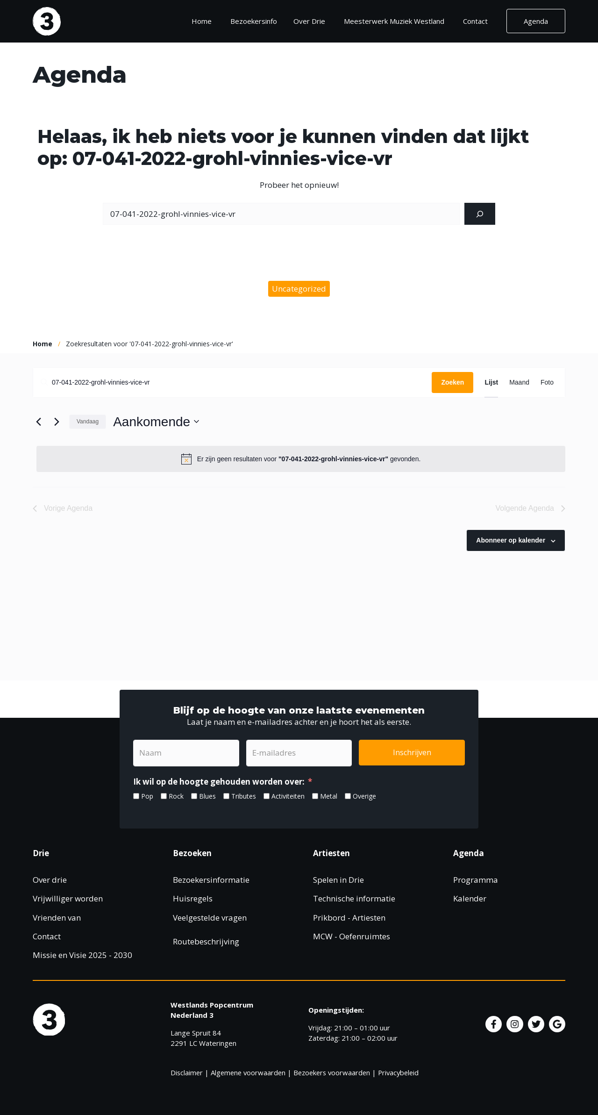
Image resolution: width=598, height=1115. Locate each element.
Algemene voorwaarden (248, 1072)
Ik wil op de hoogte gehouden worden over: (219, 781)
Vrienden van (57, 917)
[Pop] (136, 796)
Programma (475, 879)
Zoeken (452, 382)
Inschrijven (412, 752)
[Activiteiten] (266, 796)
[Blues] (194, 796)
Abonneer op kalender (510, 540)
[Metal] (315, 796)
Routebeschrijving (206, 941)
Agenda (536, 21)
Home (202, 21)
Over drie (50, 879)
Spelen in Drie (338, 879)
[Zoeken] (479, 214)
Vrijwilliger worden (68, 898)
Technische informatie (354, 898)
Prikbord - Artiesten (349, 917)
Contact (475, 21)
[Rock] (164, 796)
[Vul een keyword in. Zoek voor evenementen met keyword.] (232, 382)
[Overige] (348, 796)
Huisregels (193, 898)
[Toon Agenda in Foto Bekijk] (547, 382)
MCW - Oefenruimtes (351, 936)
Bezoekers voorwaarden (331, 1072)
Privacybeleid (398, 1072)
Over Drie (309, 21)
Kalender (469, 898)
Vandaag (88, 421)
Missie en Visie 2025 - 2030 (82, 955)
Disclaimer (187, 1072)
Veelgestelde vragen (210, 917)
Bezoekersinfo (257, 21)
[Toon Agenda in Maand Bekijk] (519, 382)
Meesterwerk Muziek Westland (394, 21)
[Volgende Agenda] (56, 421)
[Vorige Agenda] (38, 421)
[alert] (300, 459)
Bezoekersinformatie (211, 879)
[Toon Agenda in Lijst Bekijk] (491, 382)
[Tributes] (226, 796)
